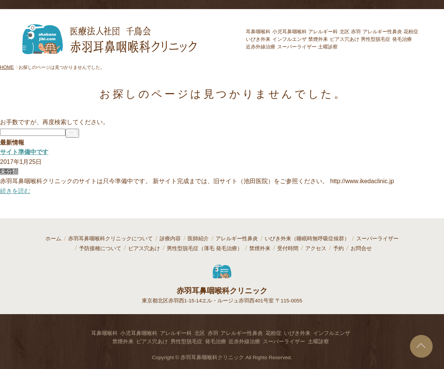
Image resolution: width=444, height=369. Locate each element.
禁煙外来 (259, 248)
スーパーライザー (377, 238)
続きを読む (15, 191)
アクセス (315, 248)
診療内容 (170, 238)
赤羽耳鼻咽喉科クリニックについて (110, 238)
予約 (338, 248)
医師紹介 (198, 238)
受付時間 (287, 248)
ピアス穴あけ (144, 248)
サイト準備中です (24, 152)
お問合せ (361, 248)
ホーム (53, 238)
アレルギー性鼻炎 (237, 238)
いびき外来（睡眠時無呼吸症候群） (307, 238)
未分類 (9, 171)
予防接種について (100, 248)
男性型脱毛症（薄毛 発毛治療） (204, 248)
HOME (7, 67)
